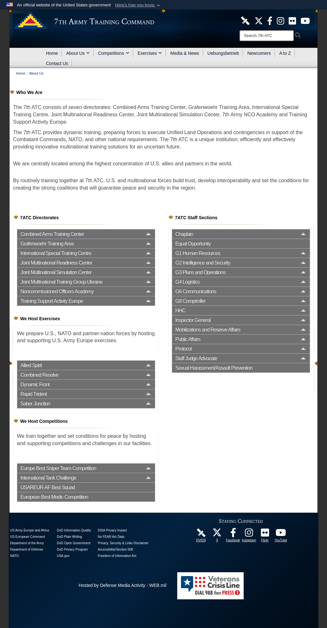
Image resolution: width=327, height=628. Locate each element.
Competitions (113, 53)
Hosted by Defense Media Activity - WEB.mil (122, 585)
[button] (138, 5)
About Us (78, 53)
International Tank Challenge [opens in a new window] (48, 477)
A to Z (285, 53)
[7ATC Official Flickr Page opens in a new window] (292, 20)
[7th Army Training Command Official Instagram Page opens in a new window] (249, 534)
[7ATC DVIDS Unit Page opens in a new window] (245, 20)
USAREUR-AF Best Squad (47, 487)
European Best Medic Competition (54, 497)
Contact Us (57, 63)
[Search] (267, 35)
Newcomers (259, 53)
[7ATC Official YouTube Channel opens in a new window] (305, 20)
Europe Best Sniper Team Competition (58, 468)
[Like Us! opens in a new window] (269, 20)
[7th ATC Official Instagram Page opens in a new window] (280, 20)
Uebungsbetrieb (223, 53)
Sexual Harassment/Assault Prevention (213, 368)
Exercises (150, 53)
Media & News (184, 53)
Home (52, 53)
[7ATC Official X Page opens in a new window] (259, 20)
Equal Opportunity (193, 243)
